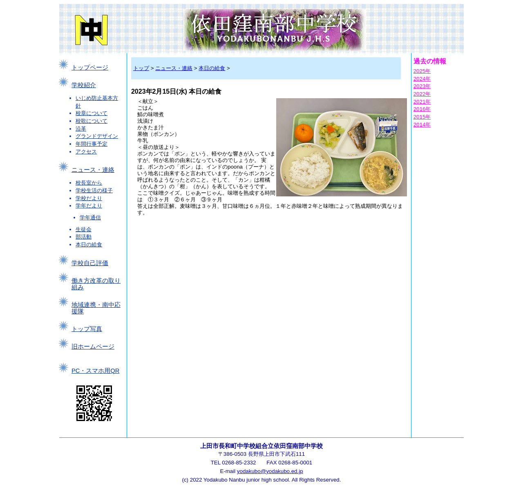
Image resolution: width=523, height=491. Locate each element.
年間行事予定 (91, 144)
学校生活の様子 (94, 190)
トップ (141, 68)
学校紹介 (84, 85)
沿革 (81, 129)
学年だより (89, 206)
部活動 (84, 237)
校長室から (89, 183)
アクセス (86, 152)
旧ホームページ (93, 346)
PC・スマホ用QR (95, 370)
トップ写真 (87, 329)
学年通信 (90, 217)
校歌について (91, 121)
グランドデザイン (97, 136)
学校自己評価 (90, 263)
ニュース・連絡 (93, 170)
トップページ (90, 67)
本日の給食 (89, 244)
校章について (91, 113)
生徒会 (84, 229)
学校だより (89, 198)
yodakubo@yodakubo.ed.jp (270, 471)
